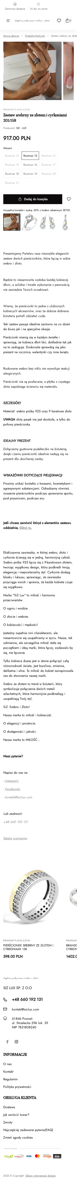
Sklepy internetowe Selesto (40, 1175)
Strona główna (11, 36)
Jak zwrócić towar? (16, 1114)
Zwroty (7, 1122)
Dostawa (9, 1107)
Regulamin (10, 1079)
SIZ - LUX (21, 128)
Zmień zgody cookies (18, 1137)
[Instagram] (16, 1042)
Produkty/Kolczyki (35, 36)
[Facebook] (7, 1042)
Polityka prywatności (17, 1086)
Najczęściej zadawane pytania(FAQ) (28, 1130)
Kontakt (8, 1071)
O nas (7, 1064)
